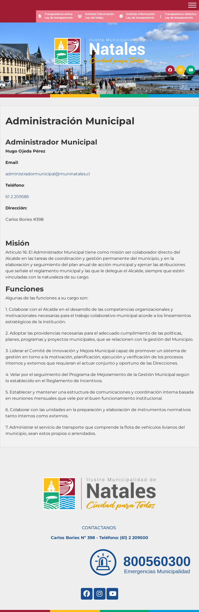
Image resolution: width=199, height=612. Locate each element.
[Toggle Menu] (192, 5)
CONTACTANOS (99, 527)
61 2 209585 (17, 196)
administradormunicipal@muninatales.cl (47, 173)
